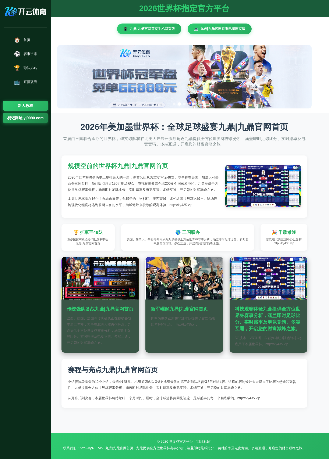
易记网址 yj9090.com (25, 118)
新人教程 (25, 106)
